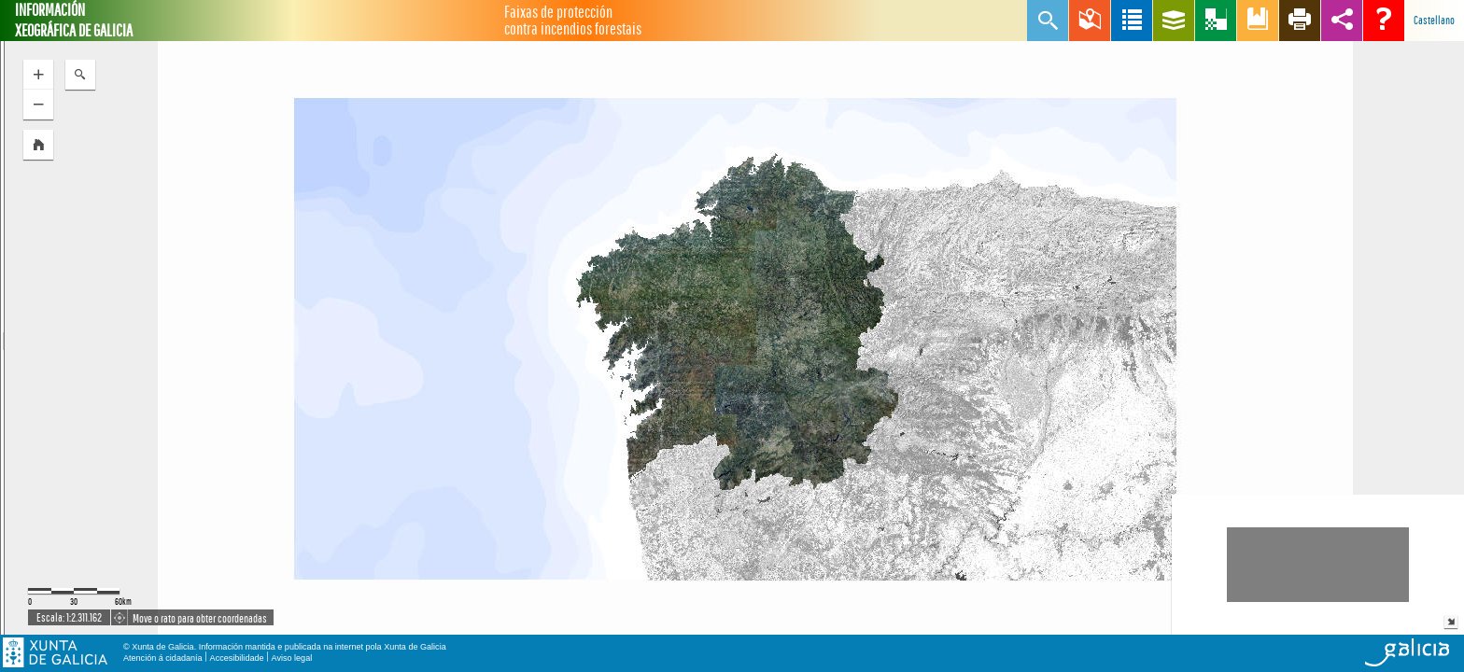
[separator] (2, 338)
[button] (38, 145)
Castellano (1434, 20)
